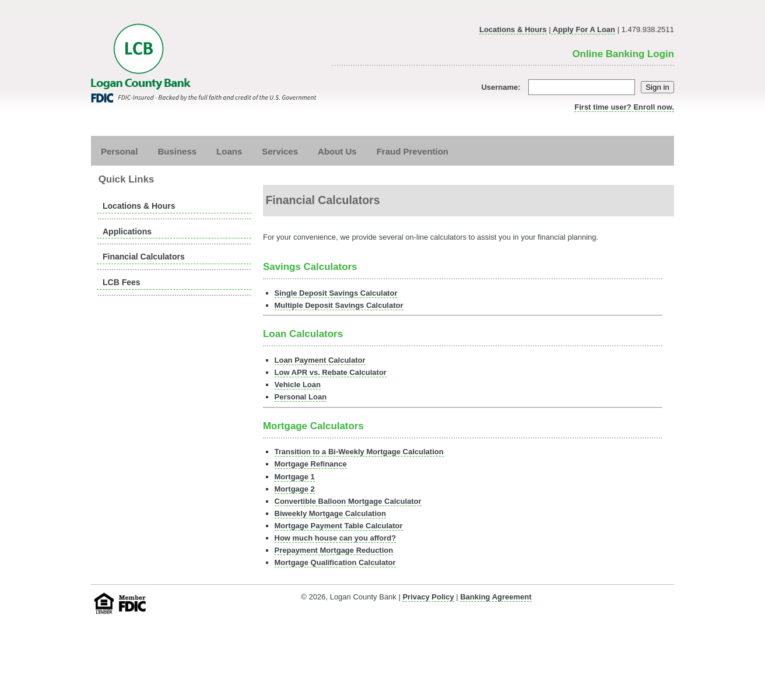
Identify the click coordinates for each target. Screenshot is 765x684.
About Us (337, 151)
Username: (558, 87)
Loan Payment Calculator (320, 360)
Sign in (657, 87)
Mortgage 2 (295, 489)
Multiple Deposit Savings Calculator (339, 305)
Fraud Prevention (412, 151)
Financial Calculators (144, 256)
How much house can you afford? (335, 538)
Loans (229, 151)
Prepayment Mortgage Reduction (334, 550)
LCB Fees (122, 282)
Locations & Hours (513, 29)
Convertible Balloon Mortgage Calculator (348, 501)
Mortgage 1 (295, 476)
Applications (127, 231)
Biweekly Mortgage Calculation (330, 513)
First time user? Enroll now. (624, 107)
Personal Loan (301, 396)
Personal (119, 151)
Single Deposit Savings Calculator (336, 293)
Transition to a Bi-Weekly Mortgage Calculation (359, 451)
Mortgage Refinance (311, 463)
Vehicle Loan (298, 384)
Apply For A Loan (583, 29)
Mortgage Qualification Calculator (335, 562)
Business (176, 151)
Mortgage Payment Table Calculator (339, 525)
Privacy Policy (428, 596)
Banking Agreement (495, 596)
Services (280, 151)
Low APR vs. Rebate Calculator (331, 372)
